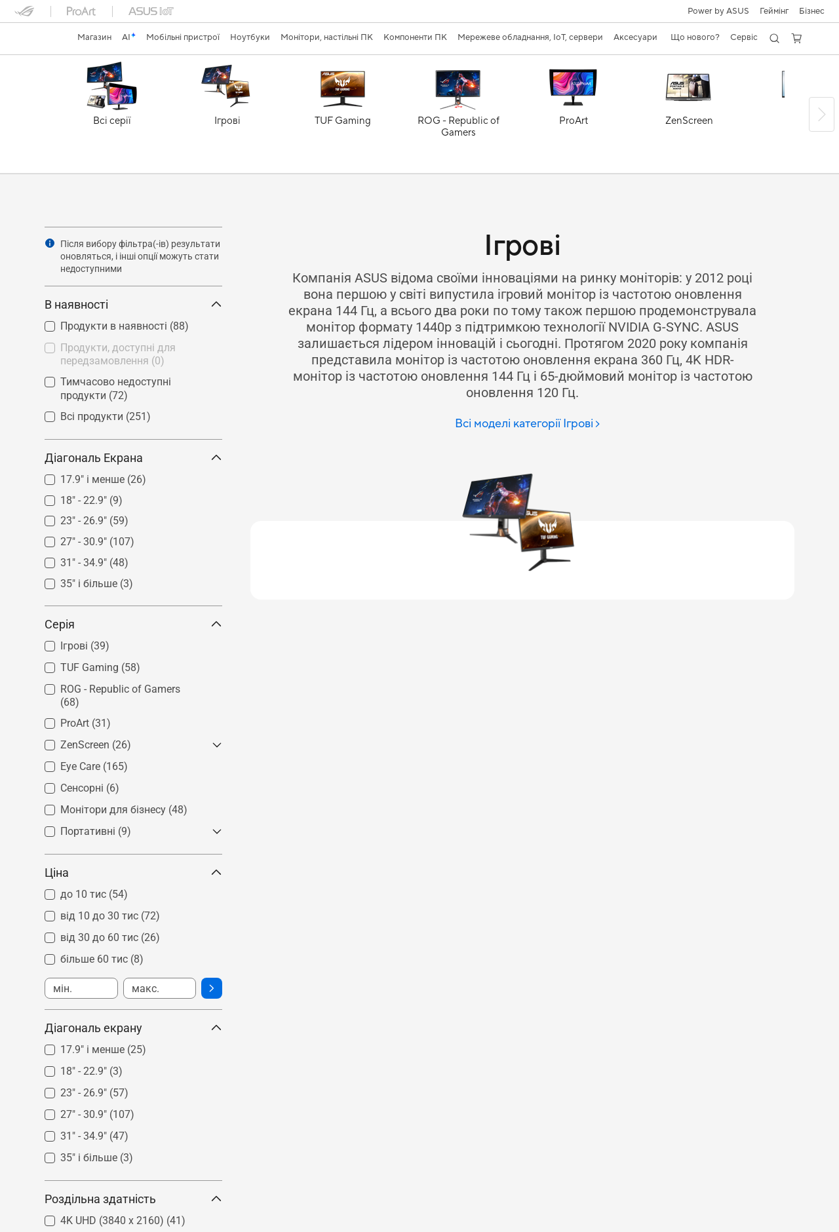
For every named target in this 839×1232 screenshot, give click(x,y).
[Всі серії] (112, 117)
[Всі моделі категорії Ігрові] (528, 424)
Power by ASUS (718, 11)
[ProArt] (573, 117)
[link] (36, 38)
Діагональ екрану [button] (133, 1028)
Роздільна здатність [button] (133, 1199)
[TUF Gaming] (342, 117)
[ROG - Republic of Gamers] (458, 117)
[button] (774, 11)
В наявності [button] (133, 304)
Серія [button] (133, 624)
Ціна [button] (133, 872)
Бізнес (812, 11)
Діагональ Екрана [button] (133, 458)
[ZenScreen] (689, 117)
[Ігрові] (227, 117)
